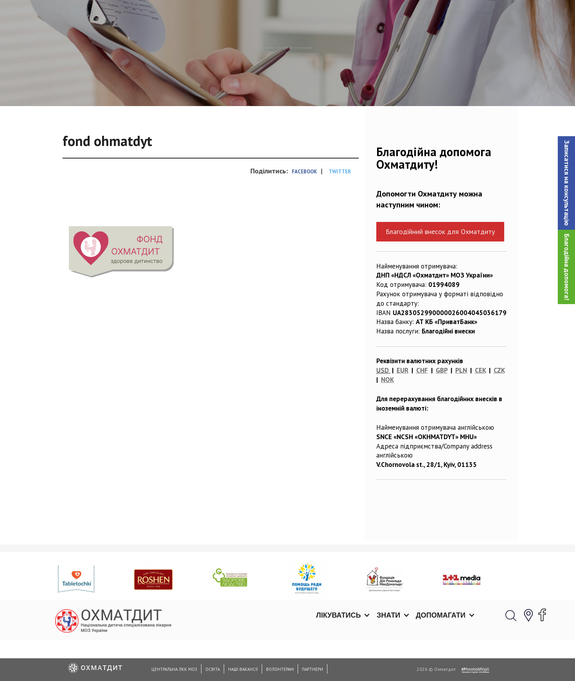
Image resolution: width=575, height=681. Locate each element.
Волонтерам (280, 669)
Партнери (312, 669)
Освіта (212, 669)
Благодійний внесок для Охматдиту (440, 271)
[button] (566, 183)
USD (382, 410)
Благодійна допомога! (566, 267)
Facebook (304, 212)
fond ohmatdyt (281, 88)
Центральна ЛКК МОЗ (174, 669)
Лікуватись (338, 16)
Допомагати (440, 16)
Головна (239, 88)
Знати (388, 16)
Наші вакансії (243, 669)
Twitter (340, 212)
